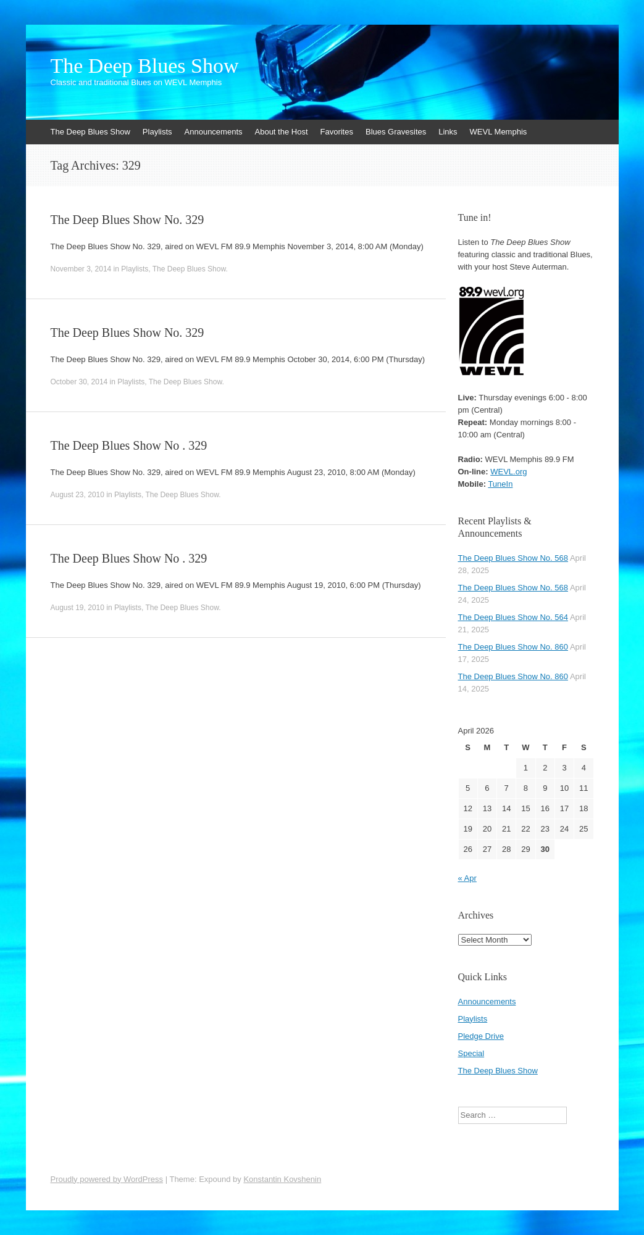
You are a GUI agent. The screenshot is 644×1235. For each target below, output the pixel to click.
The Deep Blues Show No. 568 (513, 558)
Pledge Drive (481, 1036)
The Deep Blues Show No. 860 (513, 646)
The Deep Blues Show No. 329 (127, 219)
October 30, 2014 (79, 382)
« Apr (467, 878)
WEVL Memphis (498, 131)
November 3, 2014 (81, 269)
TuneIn (500, 484)
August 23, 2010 (77, 494)
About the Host (281, 131)
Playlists (157, 131)
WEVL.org (508, 471)
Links (447, 131)
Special (471, 1053)
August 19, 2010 (77, 607)
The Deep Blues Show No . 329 (129, 445)
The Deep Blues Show (145, 66)
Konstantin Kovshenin (282, 1179)
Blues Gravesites (396, 131)
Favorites (336, 131)
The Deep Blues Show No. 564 (513, 617)
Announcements (214, 131)
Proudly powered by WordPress (107, 1179)
